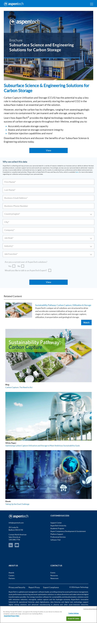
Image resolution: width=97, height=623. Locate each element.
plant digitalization (42, 602)
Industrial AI (13, 602)
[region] (48, 614)
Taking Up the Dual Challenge (17, 504)
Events (52, 573)
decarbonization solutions (74, 597)
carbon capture (43, 599)
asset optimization (40, 594)
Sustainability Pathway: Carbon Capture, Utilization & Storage (63, 305)
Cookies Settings (73, 613)
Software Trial (55, 540)
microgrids (32, 599)
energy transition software (39, 597)
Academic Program (57, 528)
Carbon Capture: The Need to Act (18, 387)
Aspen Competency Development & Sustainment (68, 531)
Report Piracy (34, 587)
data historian (55, 602)
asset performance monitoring (19, 594)
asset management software (34, 592)
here (76, 172)
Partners (12, 578)
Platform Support (56, 534)
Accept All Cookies (73, 618)
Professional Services (58, 537)
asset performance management (76, 592)
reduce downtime (62, 594)
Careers (11, 575)
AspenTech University (58, 526)
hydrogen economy (63, 599)
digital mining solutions (18, 604)
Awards (11, 573)
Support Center (56, 523)
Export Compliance (51, 587)
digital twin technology (73, 602)
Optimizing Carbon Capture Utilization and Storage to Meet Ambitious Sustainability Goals (42, 446)
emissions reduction (20, 599)
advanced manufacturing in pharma (45, 604)
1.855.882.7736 (14, 540)
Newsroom (54, 578)
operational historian (26, 602)
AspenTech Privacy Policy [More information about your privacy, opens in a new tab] (11, 616)
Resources (54, 575)
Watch (86, 322)
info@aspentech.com (16, 523)
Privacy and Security (17, 587)
